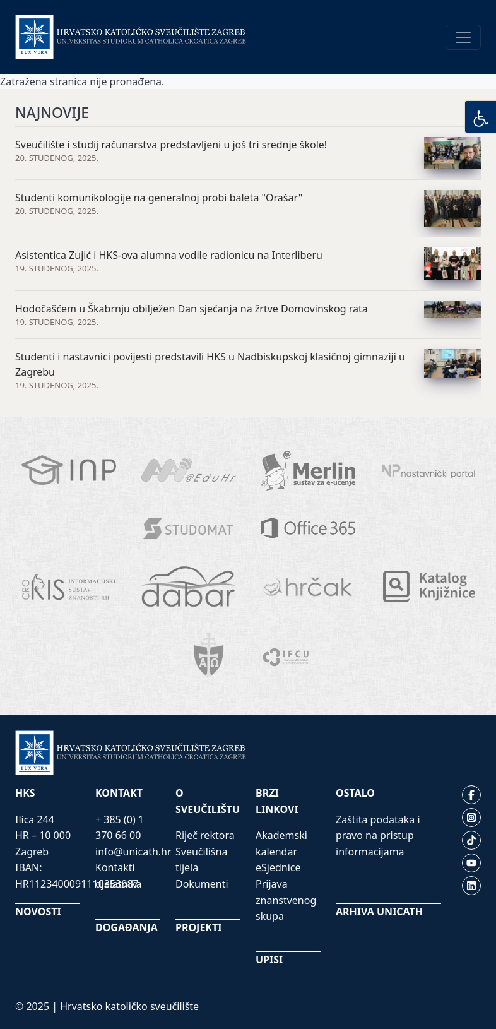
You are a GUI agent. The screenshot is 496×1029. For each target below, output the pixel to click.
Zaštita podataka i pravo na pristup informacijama (378, 835)
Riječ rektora (205, 835)
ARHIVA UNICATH (379, 912)
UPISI (269, 960)
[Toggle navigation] (463, 37)
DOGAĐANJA (126, 927)
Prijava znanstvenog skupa (286, 900)
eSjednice (278, 867)
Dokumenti (201, 884)
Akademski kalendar (281, 843)
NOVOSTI (38, 912)
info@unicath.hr (133, 852)
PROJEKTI (198, 927)
